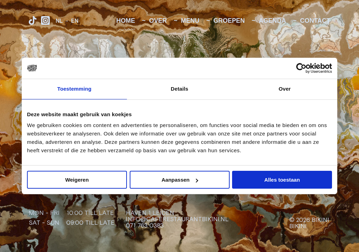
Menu (190, 21)
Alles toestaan (282, 180)
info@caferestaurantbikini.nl (177, 219)
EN (74, 21)
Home (125, 21)
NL (59, 21)
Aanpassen (180, 180)
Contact (315, 21)
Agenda (272, 21)
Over (158, 21)
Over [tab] (285, 89)
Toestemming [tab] (74, 89)
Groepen (229, 21)
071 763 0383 (145, 226)
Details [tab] (179, 89)
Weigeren (77, 180)
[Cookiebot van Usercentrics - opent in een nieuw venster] (301, 68)
